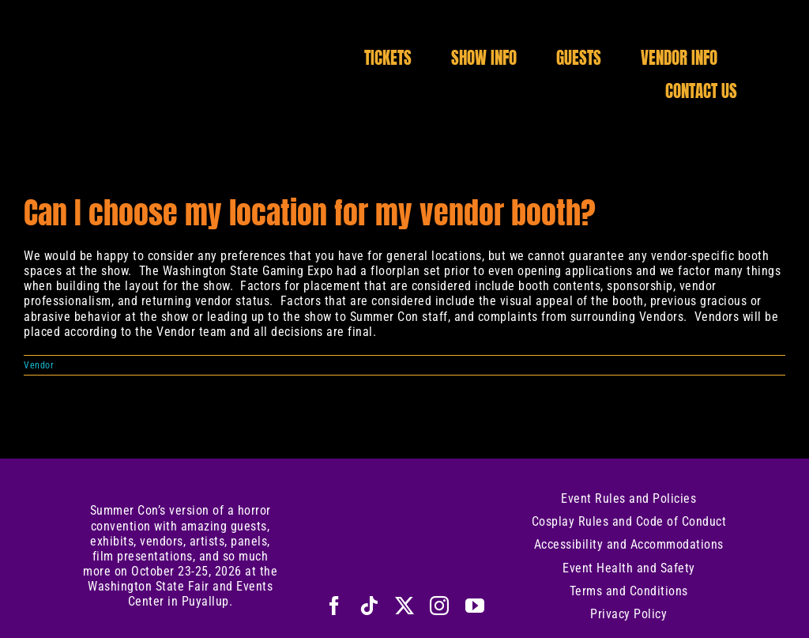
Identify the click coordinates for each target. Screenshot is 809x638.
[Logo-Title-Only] (181, 45)
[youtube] (475, 605)
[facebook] (334, 605)
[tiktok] (369, 605)
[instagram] (440, 605)
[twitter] (405, 605)
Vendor (39, 365)
